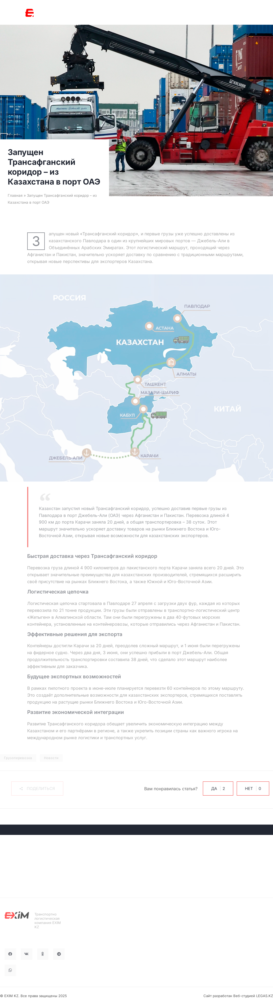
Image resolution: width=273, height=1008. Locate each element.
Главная (15, 195)
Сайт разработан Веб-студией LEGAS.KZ (238, 996)
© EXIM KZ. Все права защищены (28, 996)
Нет (245, 788)
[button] (36, 788)
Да (210, 788)
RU (204, 13)
